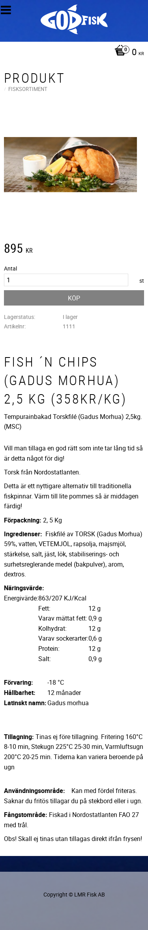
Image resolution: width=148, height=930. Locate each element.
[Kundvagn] (72, 53)
